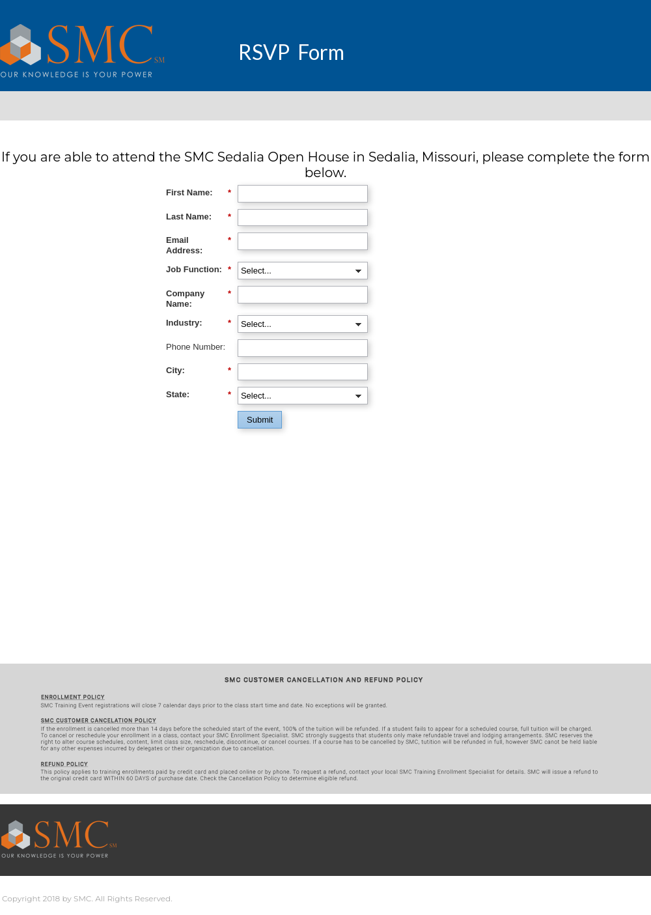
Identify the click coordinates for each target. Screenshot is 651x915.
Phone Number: (195, 347)
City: (198, 370)
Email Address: (198, 245)
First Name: (198, 193)
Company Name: (198, 299)
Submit (260, 420)
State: (198, 394)
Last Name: (198, 217)
